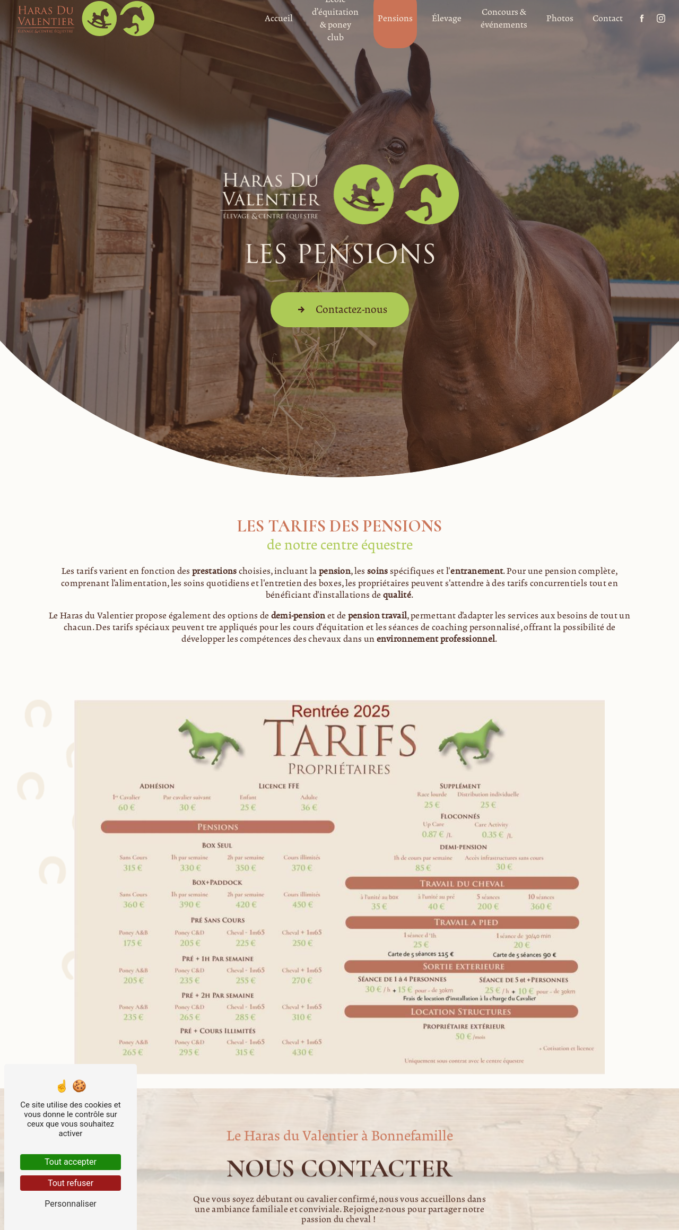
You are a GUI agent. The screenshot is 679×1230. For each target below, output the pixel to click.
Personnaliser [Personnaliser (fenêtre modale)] (71, 1204)
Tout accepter (71, 1162)
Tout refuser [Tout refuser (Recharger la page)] (70, 1183)
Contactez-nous (339, 309)
